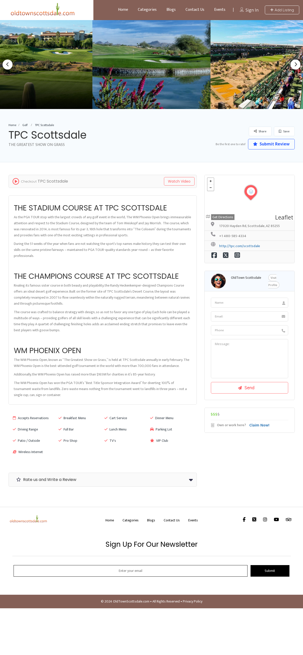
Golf (25, 125)
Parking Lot (161, 429)
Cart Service (115, 418)
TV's (110, 441)
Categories (147, 9)
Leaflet (284, 217)
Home (123, 9)
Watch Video (179, 181)
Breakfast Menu (72, 418)
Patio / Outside (26, 441)
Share (260, 131)
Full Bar (66, 429)
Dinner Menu (161, 418)
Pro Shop (67, 441)
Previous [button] (7, 64)
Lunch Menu (115, 429)
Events (219, 9)
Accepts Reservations (31, 418)
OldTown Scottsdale (246, 278)
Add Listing (282, 10)
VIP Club (159, 441)
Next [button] (295, 64)
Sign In (252, 10)
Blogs (171, 9)
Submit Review (270, 144)
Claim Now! (259, 425)
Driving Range (25, 429)
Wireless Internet (28, 452)
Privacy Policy (192, 601)
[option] (152, 64)
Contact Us (195, 9)
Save (284, 131)
